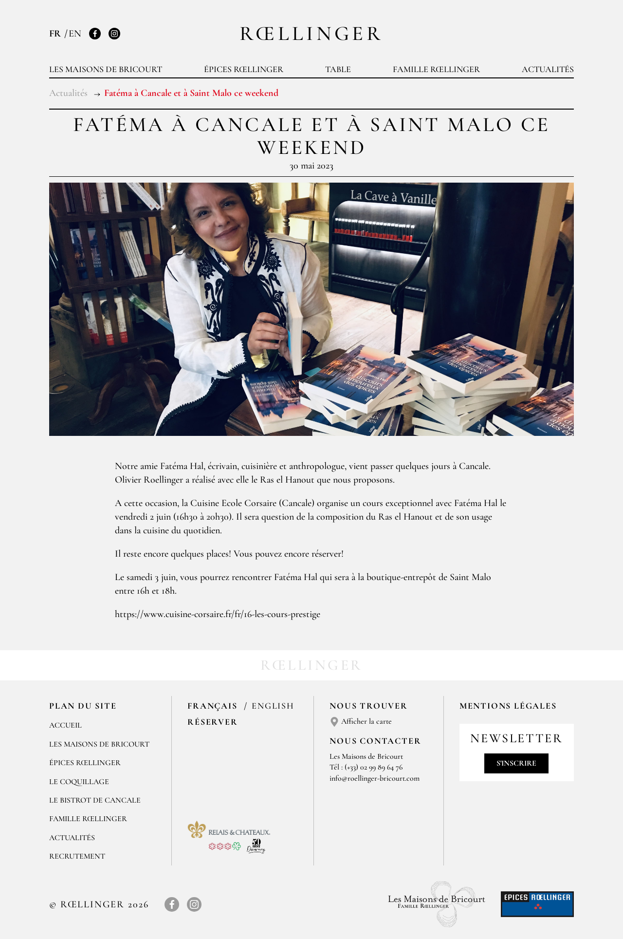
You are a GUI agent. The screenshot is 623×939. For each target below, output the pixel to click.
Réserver (212, 721)
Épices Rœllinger (243, 69)
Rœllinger (311, 33)
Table (338, 69)
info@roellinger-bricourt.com (375, 778)
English (273, 705)
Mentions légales (508, 705)
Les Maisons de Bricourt (105, 69)
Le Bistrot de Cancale (95, 800)
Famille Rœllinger (436, 69)
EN (75, 33)
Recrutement (77, 856)
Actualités (548, 69)
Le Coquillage (79, 782)
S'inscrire (516, 763)
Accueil (65, 725)
